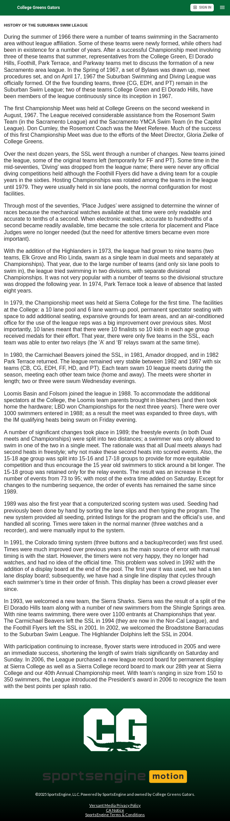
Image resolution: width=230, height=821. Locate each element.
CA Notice (115, 810)
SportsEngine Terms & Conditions (115, 814)
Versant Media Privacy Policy (115, 805)
